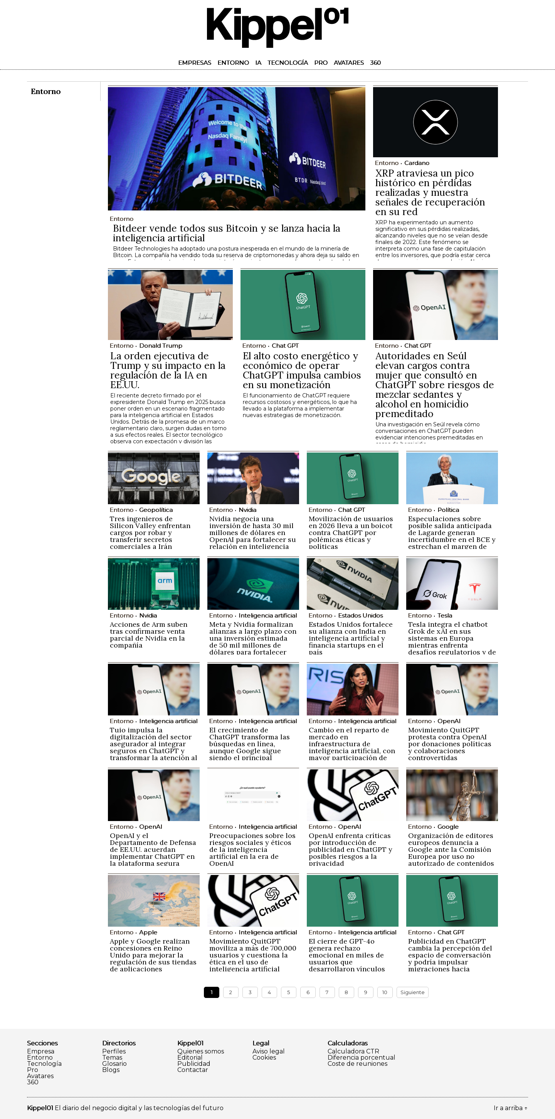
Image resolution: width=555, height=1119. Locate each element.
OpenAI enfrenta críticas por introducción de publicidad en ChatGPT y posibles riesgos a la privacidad (350, 849)
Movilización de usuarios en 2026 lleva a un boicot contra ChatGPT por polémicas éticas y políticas (351, 532)
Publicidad (193, 1064)
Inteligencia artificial (268, 615)
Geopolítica (156, 509)
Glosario (114, 1064)
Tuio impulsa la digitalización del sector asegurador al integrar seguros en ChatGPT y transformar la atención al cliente (153, 747)
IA (258, 62)
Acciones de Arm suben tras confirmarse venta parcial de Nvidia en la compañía (148, 635)
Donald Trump (160, 345)
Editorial (190, 1058)
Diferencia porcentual (361, 1058)
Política (448, 509)
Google (448, 826)
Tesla (444, 615)
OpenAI (449, 721)
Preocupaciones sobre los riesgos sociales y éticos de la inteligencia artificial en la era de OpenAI (252, 849)
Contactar (192, 1070)
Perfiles (114, 1051)
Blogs (110, 1070)
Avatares (349, 62)
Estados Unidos (360, 615)
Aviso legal (268, 1051)
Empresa (40, 1051)
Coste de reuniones (357, 1064)
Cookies (264, 1058)
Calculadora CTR (353, 1051)
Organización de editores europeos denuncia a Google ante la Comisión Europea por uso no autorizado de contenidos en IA (451, 853)
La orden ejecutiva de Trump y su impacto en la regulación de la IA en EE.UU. (167, 370)
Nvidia (247, 509)
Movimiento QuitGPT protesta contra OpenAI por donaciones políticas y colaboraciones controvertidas (449, 743)
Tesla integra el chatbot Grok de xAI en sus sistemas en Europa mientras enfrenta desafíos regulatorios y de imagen (452, 641)
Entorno (233, 62)
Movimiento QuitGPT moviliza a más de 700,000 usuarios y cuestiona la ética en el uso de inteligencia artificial (252, 955)
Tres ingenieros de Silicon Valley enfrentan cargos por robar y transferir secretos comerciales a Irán (150, 532)
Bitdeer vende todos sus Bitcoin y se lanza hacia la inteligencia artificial (226, 233)
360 (375, 62)
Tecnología (287, 62)
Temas (112, 1058)
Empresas (194, 62)
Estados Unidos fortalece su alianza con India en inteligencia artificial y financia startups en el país (351, 638)
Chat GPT (285, 345)
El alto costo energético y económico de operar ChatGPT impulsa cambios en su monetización (302, 370)
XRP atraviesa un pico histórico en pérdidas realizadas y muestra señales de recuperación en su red (430, 192)
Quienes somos (200, 1051)
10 (384, 992)
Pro (321, 62)
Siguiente (412, 992)
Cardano (416, 163)
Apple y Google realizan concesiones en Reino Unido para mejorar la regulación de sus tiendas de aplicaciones (153, 955)
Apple (148, 932)
